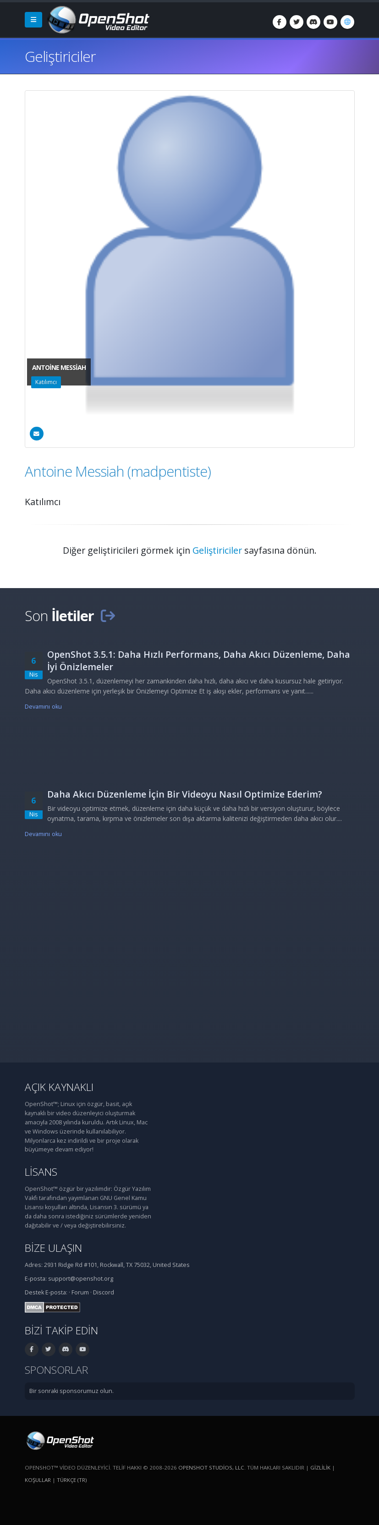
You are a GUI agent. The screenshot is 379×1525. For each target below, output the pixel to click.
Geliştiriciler (217, 550)
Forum (80, 1292)
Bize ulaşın (53, 1248)
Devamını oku (43, 706)
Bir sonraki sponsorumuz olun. (71, 1391)
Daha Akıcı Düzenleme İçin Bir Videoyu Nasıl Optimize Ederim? (184, 794)
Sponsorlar (56, 1370)
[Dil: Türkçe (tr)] (347, 22)
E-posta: (56, 1292)
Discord (103, 1292)
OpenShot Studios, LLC (211, 1467)
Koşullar (38, 1479)
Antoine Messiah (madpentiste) (118, 471)
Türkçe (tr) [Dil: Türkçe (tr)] (72, 1479)
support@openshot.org (80, 1279)
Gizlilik (320, 1467)
